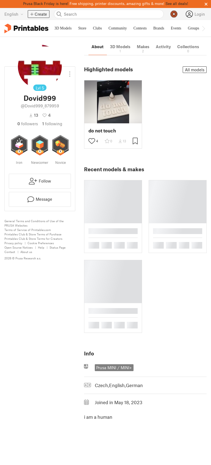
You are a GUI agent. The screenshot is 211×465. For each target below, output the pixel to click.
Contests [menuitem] (140, 28)
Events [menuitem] (176, 28)
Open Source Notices (18, 247)
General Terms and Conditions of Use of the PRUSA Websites (34, 223)
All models (194, 69)
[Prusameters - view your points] (173, 14)
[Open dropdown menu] (69, 71)
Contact (9, 252)
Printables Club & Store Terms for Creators (33, 238)
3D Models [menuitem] (63, 28)
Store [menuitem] (82, 28)
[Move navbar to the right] (203, 28)
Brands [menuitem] (158, 28)
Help (41, 247)
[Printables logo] (26, 28)
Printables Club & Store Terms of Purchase (33, 234)
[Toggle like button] (91, 141)
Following (52, 123)
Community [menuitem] (118, 28)
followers (27, 123)
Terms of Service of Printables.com (27, 230)
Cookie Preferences (40, 243)
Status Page (57, 247)
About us (26, 252)
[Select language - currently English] (13, 14)
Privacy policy (13, 243)
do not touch (102, 130)
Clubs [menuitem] (97, 28)
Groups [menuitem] (193, 28)
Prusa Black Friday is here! (45, 3)
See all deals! (176, 3)
